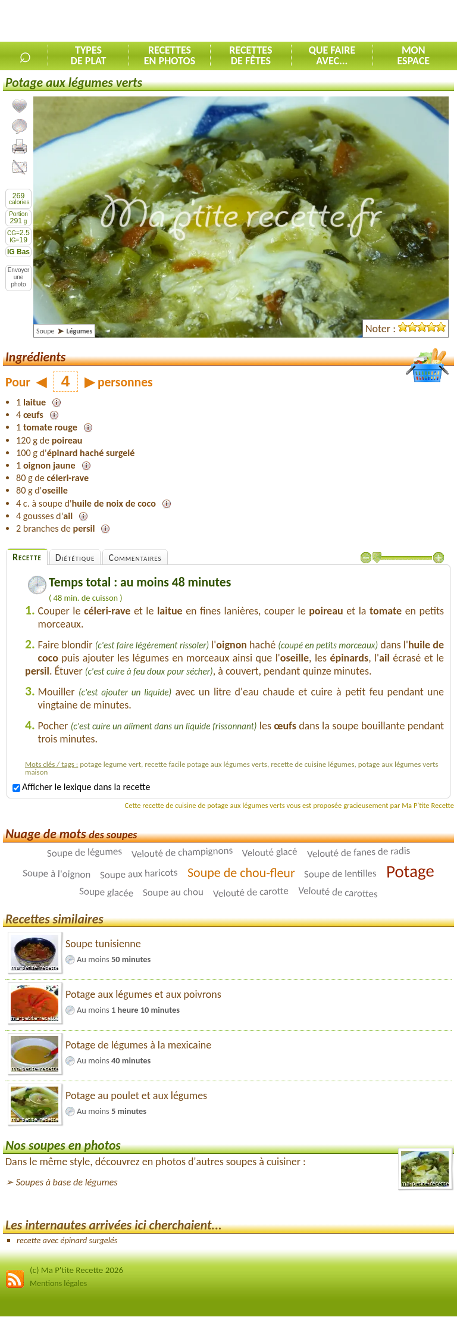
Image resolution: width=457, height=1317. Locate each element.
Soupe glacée (106, 892)
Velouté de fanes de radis (358, 852)
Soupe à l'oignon (57, 873)
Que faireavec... (331, 55)
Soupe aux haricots (139, 873)
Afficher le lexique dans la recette (81, 786)
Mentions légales (58, 1283)
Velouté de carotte (251, 892)
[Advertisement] (318, 21)
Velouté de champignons (182, 852)
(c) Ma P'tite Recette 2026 (76, 1270)
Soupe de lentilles (340, 874)
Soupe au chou (173, 891)
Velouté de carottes (338, 892)
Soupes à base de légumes (67, 1182)
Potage (410, 871)
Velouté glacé (270, 852)
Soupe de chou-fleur (241, 872)
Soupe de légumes (84, 852)
